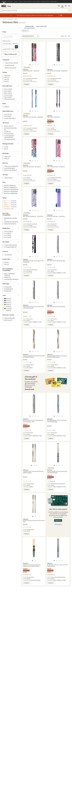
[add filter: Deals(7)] (4, 106)
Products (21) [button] (29, 26)
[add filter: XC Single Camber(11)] (8, 247)
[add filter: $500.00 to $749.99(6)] (9, 191)
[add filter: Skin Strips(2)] (6, 320)
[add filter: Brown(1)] (6, 302)
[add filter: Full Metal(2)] (6, 287)
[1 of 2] (32, 516)
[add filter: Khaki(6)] (5, 306)
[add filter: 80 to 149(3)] (6, 91)
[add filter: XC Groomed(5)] (6, 133)
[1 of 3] (31, 465)
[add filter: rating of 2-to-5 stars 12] (9, 207)
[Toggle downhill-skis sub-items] (3, 65)
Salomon (4, 18)
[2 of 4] (32, 65)
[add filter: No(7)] (4, 149)
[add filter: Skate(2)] (4, 158)
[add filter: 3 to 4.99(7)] (5, 233)
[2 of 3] (34, 465)
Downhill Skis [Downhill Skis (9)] (8, 65)
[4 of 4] (38, 65)
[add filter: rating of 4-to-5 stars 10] (9, 203)
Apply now (58, 520)
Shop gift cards (29, 389)
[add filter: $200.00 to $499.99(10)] (9, 189)
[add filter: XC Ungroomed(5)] (7, 139)
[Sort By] (30, 36)
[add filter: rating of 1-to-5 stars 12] (9, 209)
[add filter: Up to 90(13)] (5, 114)
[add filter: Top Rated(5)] (6, 254)
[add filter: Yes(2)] (4, 147)
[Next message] (59, 15)
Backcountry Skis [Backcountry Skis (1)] (10, 68)
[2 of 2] (35, 516)
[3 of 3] (36, 465)
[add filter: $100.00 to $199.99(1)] (8, 187)
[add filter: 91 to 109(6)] (5, 116)
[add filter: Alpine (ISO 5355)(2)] (8, 223)
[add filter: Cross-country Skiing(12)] (9, 166)
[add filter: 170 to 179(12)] (6, 95)
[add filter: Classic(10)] (5, 156)
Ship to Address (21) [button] (10, 54)
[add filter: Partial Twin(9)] (6, 178)
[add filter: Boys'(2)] (4, 77)
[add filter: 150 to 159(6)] (6, 89)
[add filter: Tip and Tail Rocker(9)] (8, 245)
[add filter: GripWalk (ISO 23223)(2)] (9, 222)
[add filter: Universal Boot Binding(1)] (9, 279)
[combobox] (36, 10)
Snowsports (10, 18)
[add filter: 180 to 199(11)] (6, 97)
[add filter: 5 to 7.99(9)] (5, 235)
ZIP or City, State (7, 43)
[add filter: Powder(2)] (5, 131)
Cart (66, 6)
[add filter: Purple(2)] (6, 308)
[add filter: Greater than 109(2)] (8, 118)
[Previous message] (11, 15)
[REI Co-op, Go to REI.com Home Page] (3, 5)
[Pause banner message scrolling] (61, 15)
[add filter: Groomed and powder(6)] (9, 128)
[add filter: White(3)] (5, 310)
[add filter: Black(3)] (5, 298)
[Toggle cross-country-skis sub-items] (3, 63)
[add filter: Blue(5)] (5, 300)
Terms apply (28, 387)
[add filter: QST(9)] (4, 262)
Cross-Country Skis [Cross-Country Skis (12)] (10, 63)
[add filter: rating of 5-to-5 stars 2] (9, 201)
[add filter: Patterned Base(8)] (7, 318)
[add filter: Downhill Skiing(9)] (7, 168)
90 (69, 36)
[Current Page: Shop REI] (4, 1)
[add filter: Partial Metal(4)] (6, 289)
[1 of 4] (30, 65)
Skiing (16, 18)
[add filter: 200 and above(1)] (7, 99)
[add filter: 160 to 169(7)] (6, 93)
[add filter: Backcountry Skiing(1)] (8, 170)
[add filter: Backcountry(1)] (6, 126)
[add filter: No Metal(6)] (5, 291)
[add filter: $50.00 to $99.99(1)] (8, 185)
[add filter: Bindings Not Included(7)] (9, 218)
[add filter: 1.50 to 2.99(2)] (6, 231)
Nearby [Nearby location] (15, 44)
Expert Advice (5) (41, 26)
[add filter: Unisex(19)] (5, 75)
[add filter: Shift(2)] (4, 264)
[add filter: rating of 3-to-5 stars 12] (9, 205)
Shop (9, 6)
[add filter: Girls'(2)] (4, 79)
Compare (27, 84)
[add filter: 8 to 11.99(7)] (5, 237)
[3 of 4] (35, 65)
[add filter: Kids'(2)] (4, 81)
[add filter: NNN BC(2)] (5, 277)
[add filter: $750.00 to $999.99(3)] (9, 193)
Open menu (69, 6)
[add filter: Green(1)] (6, 304)
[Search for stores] (16, 46)
